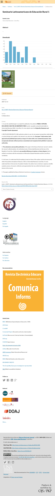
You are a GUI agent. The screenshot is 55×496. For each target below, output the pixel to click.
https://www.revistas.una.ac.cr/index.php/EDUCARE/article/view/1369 (19, 186)
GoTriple (5, 335)
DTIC (40, 472)
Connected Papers (7, 332)
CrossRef (5, 328)
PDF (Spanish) (7, 93)
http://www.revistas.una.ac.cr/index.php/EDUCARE (26, 445)
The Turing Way (7, 365)
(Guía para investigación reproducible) (21, 365)
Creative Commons (36, 172)
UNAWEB (32, 472)
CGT (37, 472)
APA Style (5, 325)
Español (5, 223)
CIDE (12, 439)
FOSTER (5, 342)
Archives (10, 6)
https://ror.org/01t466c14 (24, 451)
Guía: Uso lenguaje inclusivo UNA (12, 345)
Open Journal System (17, 477)
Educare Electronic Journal (26, 437)
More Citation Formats (8, 189)
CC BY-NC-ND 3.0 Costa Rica (27, 457)
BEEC (4, 321)
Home (4, 6)
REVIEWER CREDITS (8, 362)
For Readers (6, 255)
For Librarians (6, 260)
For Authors (5, 258)
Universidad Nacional (20, 439)
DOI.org (5, 338)
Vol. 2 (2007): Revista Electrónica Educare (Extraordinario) (28, 6)
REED (4, 359)
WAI (4, 369)
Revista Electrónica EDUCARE (9, 176)
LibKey (4, 348)
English (4, 221)
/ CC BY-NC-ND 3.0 (22, 176)
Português (5, 226)
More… (4, 422)
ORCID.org (6, 355)
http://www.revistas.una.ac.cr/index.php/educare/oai (26, 448)
